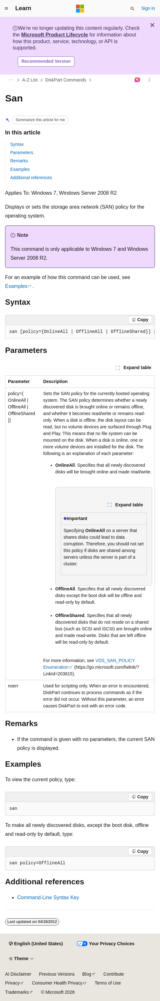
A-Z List (30, 79)
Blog (86, 974)
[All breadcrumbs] (10, 80)
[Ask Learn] (137, 80)
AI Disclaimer (18, 974)
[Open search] (132, 8)
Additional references (31, 177)
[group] (80, 332)
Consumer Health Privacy (57, 982)
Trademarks (17, 992)
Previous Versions (56, 974)
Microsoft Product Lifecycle (54, 34)
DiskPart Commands (65, 79)
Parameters (21, 152)
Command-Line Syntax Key (48, 897)
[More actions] (149, 80)
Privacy (12, 982)
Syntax (17, 144)
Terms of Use (108, 982)
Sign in (148, 8)
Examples (20, 169)
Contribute (113, 974)
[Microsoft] (80, 8)
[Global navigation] (6, 8)
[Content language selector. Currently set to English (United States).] (35, 944)
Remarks (19, 160)
